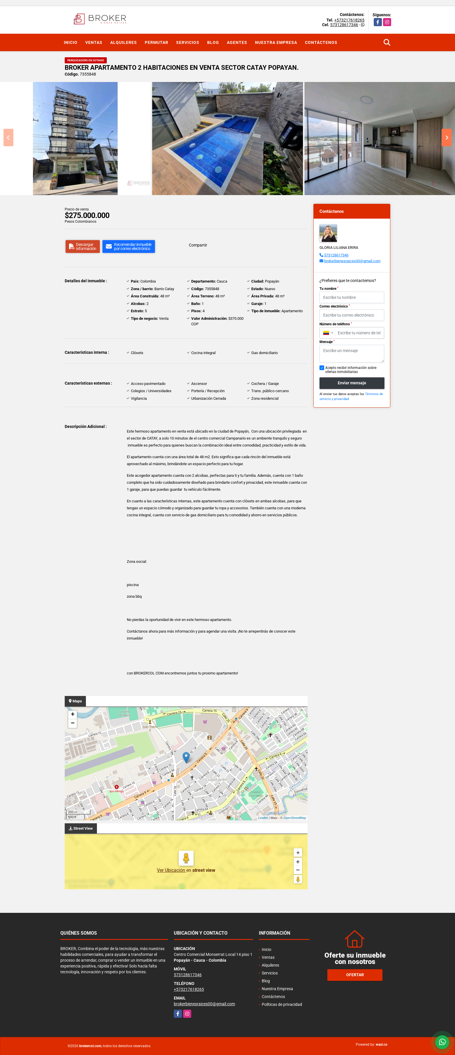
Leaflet (263, 818)
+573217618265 (349, 20)
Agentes (237, 42)
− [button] (73, 723)
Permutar (156, 42)
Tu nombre (328, 288)
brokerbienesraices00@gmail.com (352, 261)
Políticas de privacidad (282, 1004)
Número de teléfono (335, 324)
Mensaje (327, 342)
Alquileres (123, 42)
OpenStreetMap (295, 818)
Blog (213, 42)
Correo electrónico (334, 306)
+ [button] (73, 715)
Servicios (187, 42)
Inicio (70, 42)
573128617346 (344, 24)
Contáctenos (321, 42)
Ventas (93, 42)
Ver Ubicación (171, 870)
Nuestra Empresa (276, 42)
